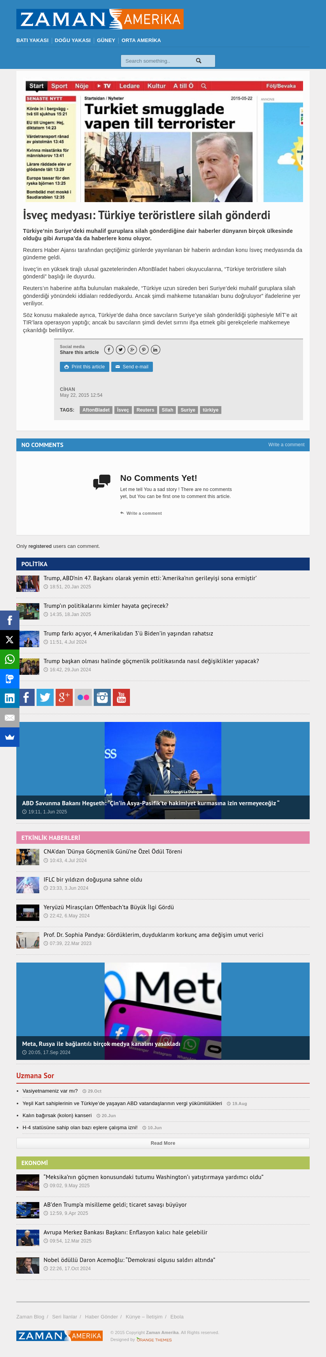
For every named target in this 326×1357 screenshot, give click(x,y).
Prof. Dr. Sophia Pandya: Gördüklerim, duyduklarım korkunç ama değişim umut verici (144, 934)
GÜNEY (106, 40)
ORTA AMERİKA (141, 40)
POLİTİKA (34, 564)
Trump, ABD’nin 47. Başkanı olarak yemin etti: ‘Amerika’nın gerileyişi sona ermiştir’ (140, 577)
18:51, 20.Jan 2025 (67, 586)
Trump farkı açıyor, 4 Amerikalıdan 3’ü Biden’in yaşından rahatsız (121, 633)
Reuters (145, 410)
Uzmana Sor (36, 1075)
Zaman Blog (30, 1317)
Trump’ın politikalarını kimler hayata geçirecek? (100, 605)
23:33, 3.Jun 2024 (66, 888)
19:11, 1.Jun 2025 (44, 812)
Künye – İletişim (144, 1317)
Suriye (188, 410)
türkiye (211, 410)
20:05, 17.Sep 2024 (46, 1052)
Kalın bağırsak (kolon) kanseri (57, 1115)
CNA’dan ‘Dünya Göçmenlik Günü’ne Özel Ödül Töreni (107, 851)
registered (40, 546)
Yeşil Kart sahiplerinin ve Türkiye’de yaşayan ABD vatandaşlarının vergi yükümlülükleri (122, 1103)
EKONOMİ (34, 1163)
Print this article (84, 366)
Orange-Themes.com (154, 1339)
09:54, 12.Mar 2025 (68, 1240)
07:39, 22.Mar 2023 (68, 943)
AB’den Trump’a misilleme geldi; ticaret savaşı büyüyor (109, 1204)
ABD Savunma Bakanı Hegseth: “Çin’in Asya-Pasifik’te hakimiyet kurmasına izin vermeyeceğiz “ (151, 803)
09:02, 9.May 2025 (67, 1185)
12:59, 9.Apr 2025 (66, 1213)
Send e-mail (132, 366)
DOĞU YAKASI (73, 40)
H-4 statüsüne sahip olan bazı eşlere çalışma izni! (80, 1127)
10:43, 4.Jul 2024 (65, 860)
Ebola (177, 1317)
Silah (168, 410)
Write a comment (286, 444)
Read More (163, 1143)
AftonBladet (96, 410)
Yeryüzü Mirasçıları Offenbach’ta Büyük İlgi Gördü (103, 906)
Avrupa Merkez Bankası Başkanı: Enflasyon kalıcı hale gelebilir (118, 1232)
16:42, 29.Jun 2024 (67, 669)
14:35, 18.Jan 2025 (67, 614)
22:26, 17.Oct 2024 (67, 1268)
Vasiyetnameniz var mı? (50, 1091)
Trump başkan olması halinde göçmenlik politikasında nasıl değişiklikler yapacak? (142, 660)
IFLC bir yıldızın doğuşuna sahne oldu (88, 879)
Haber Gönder (101, 1317)
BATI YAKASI (32, 40)
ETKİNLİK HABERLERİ (50, 837)
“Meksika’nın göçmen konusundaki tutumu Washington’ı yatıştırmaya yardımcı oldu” (144, 1176)
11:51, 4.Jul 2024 (65, 641)
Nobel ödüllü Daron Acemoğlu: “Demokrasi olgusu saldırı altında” (122, 1259)
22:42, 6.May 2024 (67, 915)
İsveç (123, 410)
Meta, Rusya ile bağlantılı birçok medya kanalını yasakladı (101, 1043)
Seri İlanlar (64, 1317)
